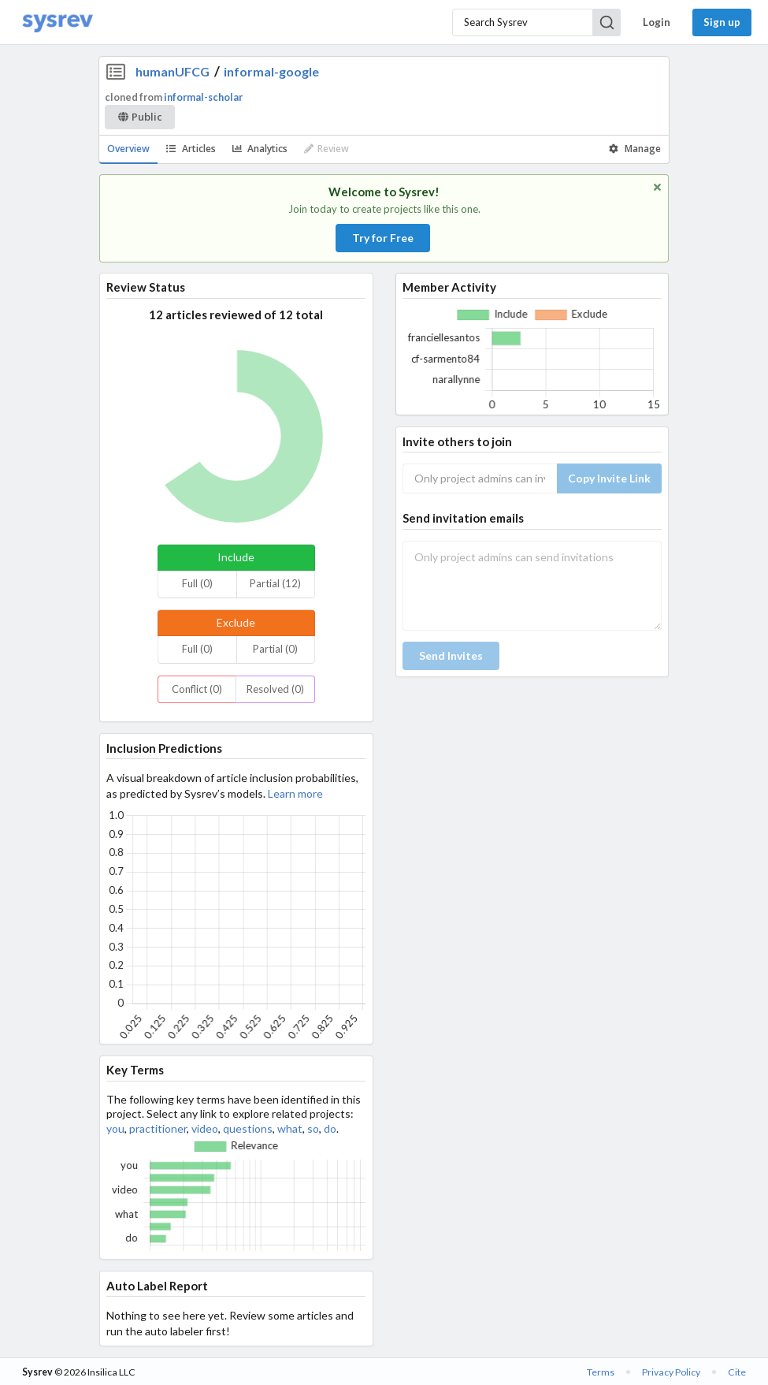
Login (656, 22)
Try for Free (383, 237)
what (289, 1128)
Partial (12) (275, 583)
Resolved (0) (275, 689)
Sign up (721, 22)
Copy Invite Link (609, 478)
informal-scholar (203, 97)
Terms (600, 1372)
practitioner (158, 1128)
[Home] (57, 22)
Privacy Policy (671, 1372)
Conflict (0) (197, 689)
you (115, 1128)
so (313, 1128)
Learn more (295, 793)
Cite (737, 1372)
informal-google (271, 71)
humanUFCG (172, 71)
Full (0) (197, 583)
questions (248, 1128)
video (204, 1128)
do (330, 1128)
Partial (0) (275, 648)
